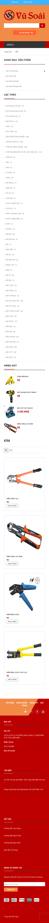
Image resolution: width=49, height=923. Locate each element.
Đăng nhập (28, 2)
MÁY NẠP (9, 326)
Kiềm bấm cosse (13, 614)
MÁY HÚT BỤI (11, 342)
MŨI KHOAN (10, 239)
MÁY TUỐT (10, 285)
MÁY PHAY (9, 316)
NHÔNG (9, 229)
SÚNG (8, 178)
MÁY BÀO (9, 357)
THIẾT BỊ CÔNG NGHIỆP (14, 147)
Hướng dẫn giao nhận (12, 843)
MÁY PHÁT (9, 321)
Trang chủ (7, 52)
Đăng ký (15, 2)
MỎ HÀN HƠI (10, 260)
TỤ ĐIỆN (9, 172)
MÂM (7, 270)
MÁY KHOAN (10, 337)
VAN (7, 162)
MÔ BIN (8, 280)
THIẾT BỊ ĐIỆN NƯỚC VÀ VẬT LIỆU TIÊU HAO (22, 152)
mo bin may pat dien (13, 106)
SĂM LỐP (9, 188)
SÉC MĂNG (9, 183)
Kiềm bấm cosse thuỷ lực (17, 672)
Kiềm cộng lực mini (25, 424)
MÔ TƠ (8, 275)
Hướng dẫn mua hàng (12, 828)
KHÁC (8, 126)
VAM (7, 167)
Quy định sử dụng (11, 850)
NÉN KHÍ (9, 234)
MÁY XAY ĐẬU (11, 306)
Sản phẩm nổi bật (12, 81)
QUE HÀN (9, 198)
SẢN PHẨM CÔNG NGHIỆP (15, 137)
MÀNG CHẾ (10, 265)
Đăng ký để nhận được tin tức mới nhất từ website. (23, 877)
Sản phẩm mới (11, 76)
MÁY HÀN (9, 347)
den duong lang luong (14, 111)
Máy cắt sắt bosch (25, 408)
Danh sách (11, 450)
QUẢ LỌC (9, 208)
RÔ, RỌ (8, 193)
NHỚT (8, 224)
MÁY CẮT (9, 352)
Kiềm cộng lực (12, 499)
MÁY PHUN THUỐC (13, 311)
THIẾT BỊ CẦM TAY (12, 142)
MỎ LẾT (8, 255)
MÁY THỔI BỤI (11, 296)
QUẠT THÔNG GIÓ (13, 203)
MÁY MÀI (9, 331)
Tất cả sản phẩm (12, 71)
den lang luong (12, 116)
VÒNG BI (9, 157)
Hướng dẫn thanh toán (12, 836)
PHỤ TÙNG (10, 131)
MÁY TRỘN (10, 290)
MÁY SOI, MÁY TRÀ (12, 301)
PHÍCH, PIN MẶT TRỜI (13, 213)
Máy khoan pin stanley (26, 392)
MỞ (7, 244)
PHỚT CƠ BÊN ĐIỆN (13, 219)
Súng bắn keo (22, 376)
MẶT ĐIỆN (9, 249)
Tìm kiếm (9, 702)
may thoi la (10, 121)
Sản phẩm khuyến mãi (14, 86)
